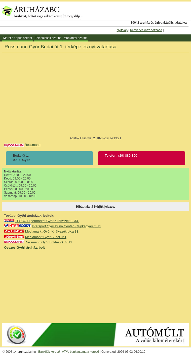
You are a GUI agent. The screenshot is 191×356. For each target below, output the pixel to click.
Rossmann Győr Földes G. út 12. (49, 242)
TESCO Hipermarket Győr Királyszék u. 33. (47, 221)
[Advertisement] (95, 286)
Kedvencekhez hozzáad (146, 30)
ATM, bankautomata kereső (80, 351)
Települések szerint (48, 38)
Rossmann (33, 145)
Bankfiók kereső (49, 351)
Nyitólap (122, 30)
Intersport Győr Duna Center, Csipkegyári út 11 (66, 226)
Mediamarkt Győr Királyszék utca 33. (52, 231)
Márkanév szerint (75, 38)
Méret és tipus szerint (17, 38)
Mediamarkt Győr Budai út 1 (45, 237)
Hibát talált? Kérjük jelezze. (95, 206)
